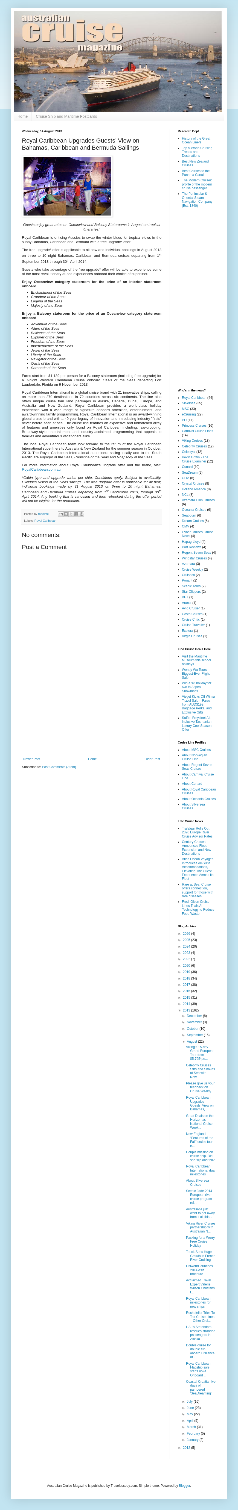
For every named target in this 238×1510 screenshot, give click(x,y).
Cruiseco (188, 575)
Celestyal (188, 452)
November (195, 1022)
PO (184, 420)
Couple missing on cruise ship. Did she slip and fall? (200, 1156)
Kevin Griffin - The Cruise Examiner (195, 459)
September (195, 1035)
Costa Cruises (192, 614)
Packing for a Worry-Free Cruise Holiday (201, 1241)
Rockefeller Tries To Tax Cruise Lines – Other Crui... (200, 1317)
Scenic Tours (191, 586)
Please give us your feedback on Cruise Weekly (200, 1087)
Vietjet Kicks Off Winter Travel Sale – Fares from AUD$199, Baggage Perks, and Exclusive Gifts (198, 704)
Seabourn (189, 515)
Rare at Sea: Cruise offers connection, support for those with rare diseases (197, 890)
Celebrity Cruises (194, 446)
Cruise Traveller (193, 625)
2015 (187, 997)
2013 (187, 1010)
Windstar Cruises (194, 558)
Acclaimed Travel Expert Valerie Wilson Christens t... (200, 1286)
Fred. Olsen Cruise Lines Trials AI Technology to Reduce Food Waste (198, 907)
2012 (187, 1448)
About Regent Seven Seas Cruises (197, 767)
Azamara (188, 564)
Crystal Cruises (193, 483)
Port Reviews (191, 547)
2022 (187, 959)
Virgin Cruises (192, 636)
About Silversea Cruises (197, 1182)
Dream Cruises (193, 521)
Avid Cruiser (191, 608)
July (190, 1401)
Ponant (187, 580)
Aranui (186, 603)
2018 (187, 978)
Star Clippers (191, 592)
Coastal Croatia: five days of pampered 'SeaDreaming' (201, 1387)
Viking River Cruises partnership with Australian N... (201, 1227)
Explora (187, 631)
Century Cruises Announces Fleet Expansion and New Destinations (196, 848)
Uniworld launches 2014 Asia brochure (199, 1270)
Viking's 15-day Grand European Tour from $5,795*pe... (200, 1053)
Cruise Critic (191, 619)
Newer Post (31, 759)
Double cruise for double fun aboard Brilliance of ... (200, 1351)
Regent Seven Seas (196, 553)
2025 (187, 940)
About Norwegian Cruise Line (194, 757)
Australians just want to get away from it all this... (200, 1213)
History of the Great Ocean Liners (196, 140)
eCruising (189, 414)
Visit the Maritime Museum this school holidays (196, 660)
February (194, 1433)
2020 (187, 966)
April (190, 1421)
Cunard (187, 467)
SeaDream (190, 472)
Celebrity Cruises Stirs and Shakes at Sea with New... (200, 1071)
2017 (187, 985)
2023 (187, 953)
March (192, 1427)
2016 (187, 991)
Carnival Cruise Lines (197, 431)
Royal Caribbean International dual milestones (200, 1170)
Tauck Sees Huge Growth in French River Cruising (200, 1256)
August (192, 1041)
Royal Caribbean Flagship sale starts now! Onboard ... (198, 1369)
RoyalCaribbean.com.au (41, 469)
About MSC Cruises (196, 750)
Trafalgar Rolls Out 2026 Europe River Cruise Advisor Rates (197, 832)
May (190, 1414)
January (193, 1440)
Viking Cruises (192, 441)
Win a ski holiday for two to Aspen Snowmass (196, 687)
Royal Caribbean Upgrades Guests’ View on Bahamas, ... (200, 1103)
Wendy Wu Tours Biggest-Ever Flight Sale (196, 674)
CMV (185, 526)
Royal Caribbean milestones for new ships (198, 1302)
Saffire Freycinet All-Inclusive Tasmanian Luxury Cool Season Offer (196, 724)
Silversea (188, 403)
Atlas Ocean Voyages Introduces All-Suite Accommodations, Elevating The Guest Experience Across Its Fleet (197, 869)
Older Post (152, 759)
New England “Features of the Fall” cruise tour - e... (200, 1140)
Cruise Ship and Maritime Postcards (66, 116)
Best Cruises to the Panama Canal (196, 173)
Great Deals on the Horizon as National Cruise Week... (200, 1121)
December (195, 1016)
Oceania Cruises (194, 510)
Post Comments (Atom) (59, 767)
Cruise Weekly (192, 569)
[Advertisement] (91, 712)
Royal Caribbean (45, 520)
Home (23, 116)
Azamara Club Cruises (198, 500)
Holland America (194, 489)
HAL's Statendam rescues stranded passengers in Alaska (200, 1333)
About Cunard (192, 784)
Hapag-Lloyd (191, 542)
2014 (187, 1004)
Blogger (184, 1486)
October (193, 1029)
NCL (185, 495)
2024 (187, 946)
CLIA (185, 478)
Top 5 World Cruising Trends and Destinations (197, 152)
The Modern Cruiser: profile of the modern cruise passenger (197, 184)
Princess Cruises (194, 425)
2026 (187, 934)
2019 (187, 972)
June (191, 1408)
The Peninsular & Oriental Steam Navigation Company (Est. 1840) (197, 199)
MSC (185, 409)
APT (185, 597)
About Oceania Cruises (199, 799)
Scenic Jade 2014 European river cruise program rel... (199, 1197)
